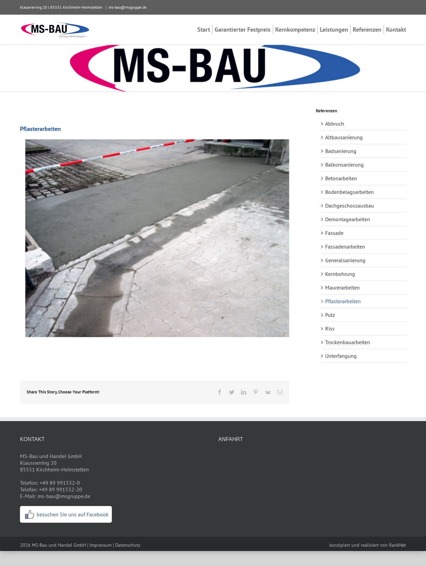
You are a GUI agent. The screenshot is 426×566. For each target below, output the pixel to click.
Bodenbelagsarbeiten (349, 192)
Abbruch (334, 123)
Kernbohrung (340, 274)
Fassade (334, 233)
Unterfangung (341, 355)
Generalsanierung (345, 260)
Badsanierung (340, 151)
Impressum (100, 545)
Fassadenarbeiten (345, 246)
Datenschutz (127, 545)
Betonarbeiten (341, 178)
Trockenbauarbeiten (347, 342)
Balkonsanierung (344, 164)
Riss (329, 328)
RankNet (397, 545)
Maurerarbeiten (342, 287)
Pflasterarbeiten (343, 301)
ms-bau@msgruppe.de (127, 7)
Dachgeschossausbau (349, 205)
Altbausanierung (344, 137)
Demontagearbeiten (347, 219)
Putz (330, 314)
